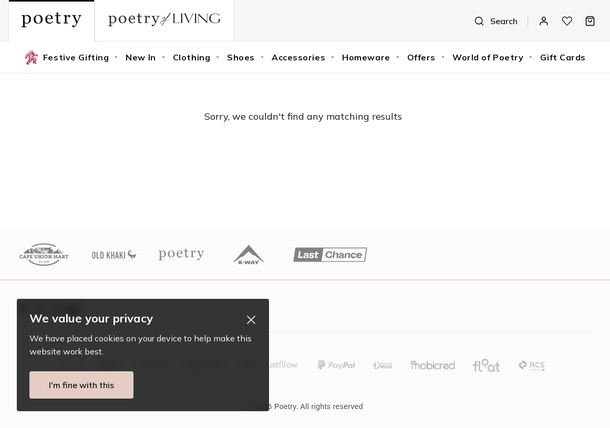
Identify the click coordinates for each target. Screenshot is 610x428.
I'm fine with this (76, 385)
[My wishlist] (566, 21)
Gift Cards (563, 57)
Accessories (298, 57)
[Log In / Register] (543, 21)
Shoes (241, 57)
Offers (421, 57)
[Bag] (590, 21)
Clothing (191, 57)
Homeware (366, 57)
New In (141, 57)
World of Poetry (487, 57)
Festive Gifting (66, 57)
